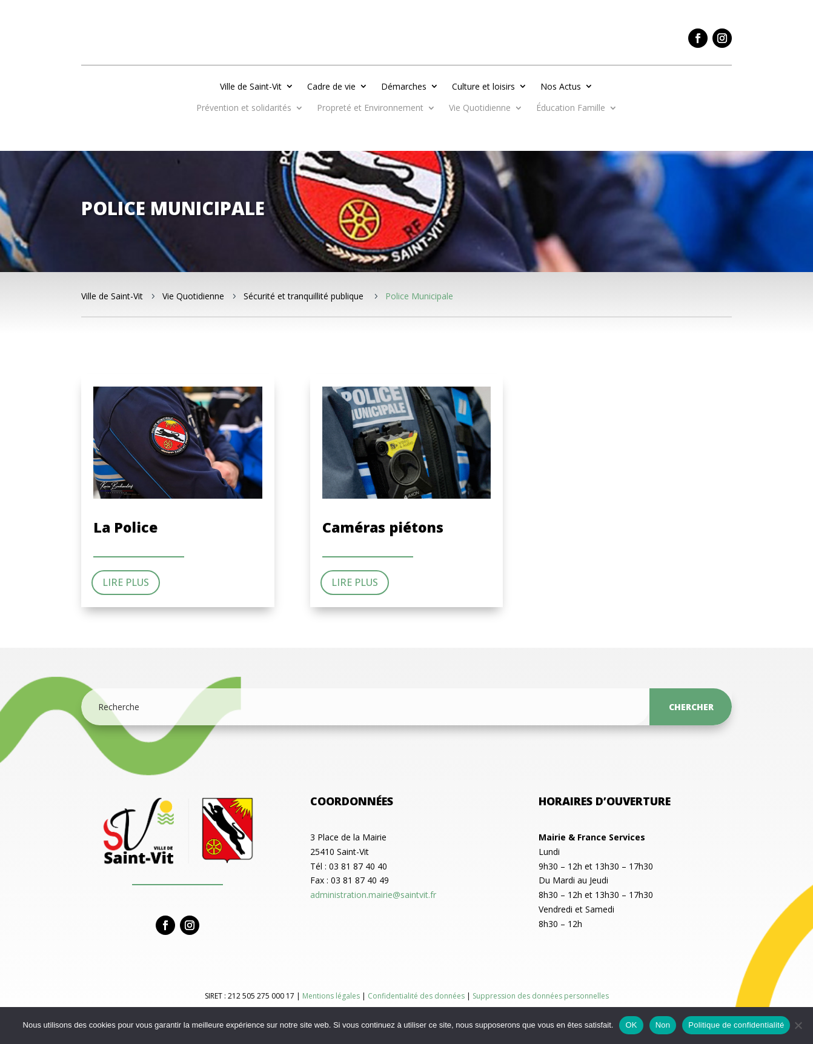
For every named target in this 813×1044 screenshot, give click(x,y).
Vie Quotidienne (480, 108)
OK (631, 1024)
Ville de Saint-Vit (251, 86)
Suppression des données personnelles (541, 996)
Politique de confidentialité (736, 1024)
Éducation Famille (570, 108)
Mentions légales (332, 996)
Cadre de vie (331, 86)
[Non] (798, 1025)
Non (663, 1024)
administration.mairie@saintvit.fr (373, 894)
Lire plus (125, 582)
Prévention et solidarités (243, 108)
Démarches (403, 86)
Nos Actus (560, 86)
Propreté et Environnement (370, 108)
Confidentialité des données (417, 996)
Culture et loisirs (483, 86)
